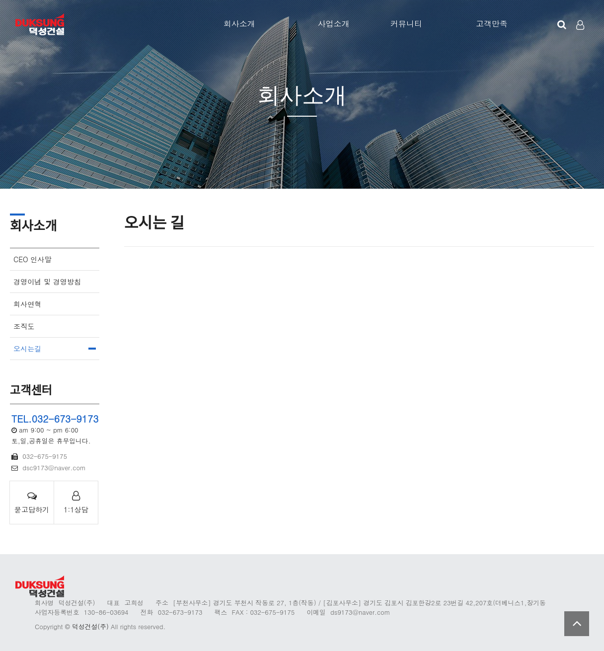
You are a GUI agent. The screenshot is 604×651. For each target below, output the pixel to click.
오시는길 (27, 349)
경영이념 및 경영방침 (47, 282)
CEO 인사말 (32, 259)
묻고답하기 (32, 502)
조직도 (23, 326)
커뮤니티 (406, 23)
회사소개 (239, 23)
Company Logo (41, 25)
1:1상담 (76, 502)
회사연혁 (27, 304)
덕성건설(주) (90, 626)
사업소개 (334, 23)
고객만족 (492, 23)
